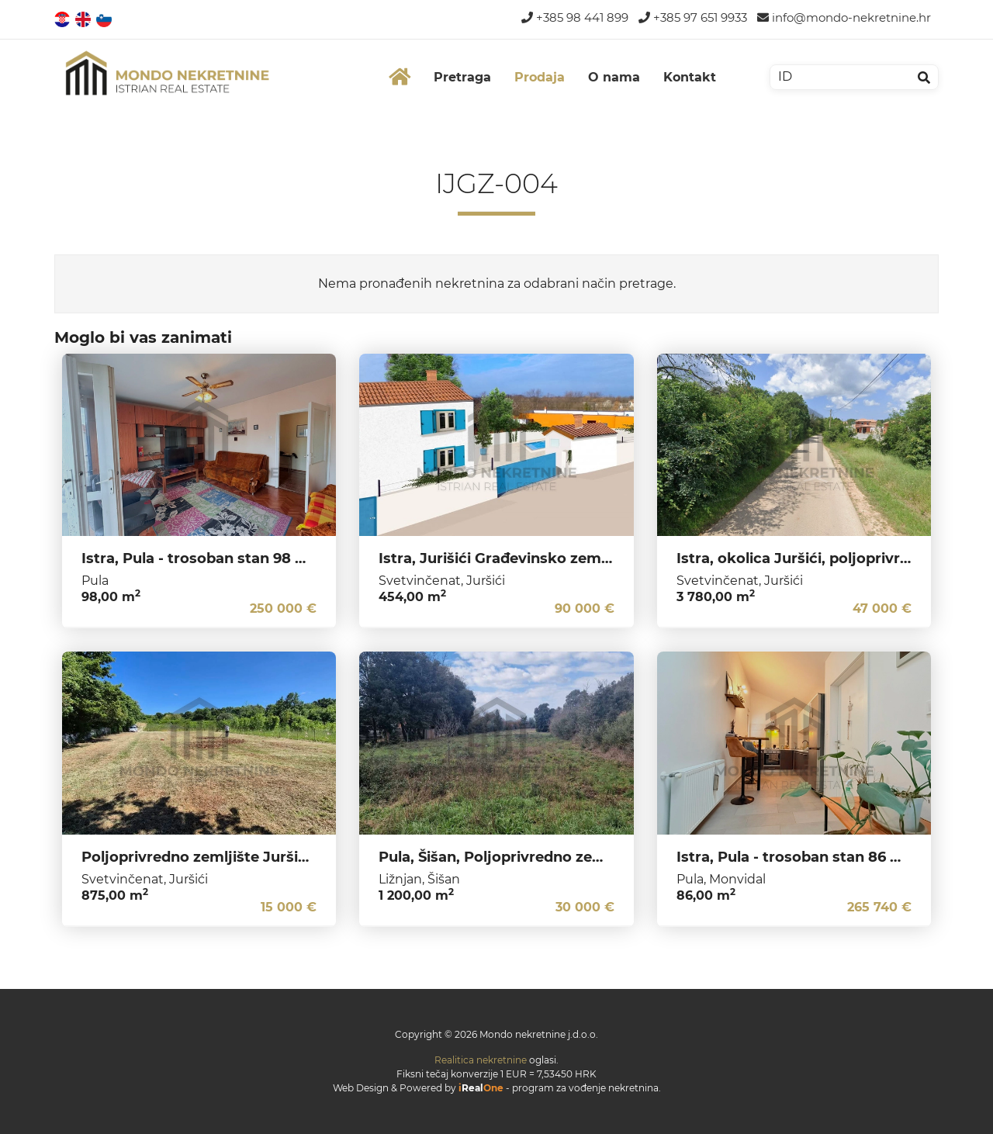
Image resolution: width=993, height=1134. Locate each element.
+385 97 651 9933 (692, 17)
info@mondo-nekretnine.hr (844, 17)
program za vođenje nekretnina (585, 1088)
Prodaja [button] (539, 77)
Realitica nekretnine (480, 1060)
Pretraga (462, 77)
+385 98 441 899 (574, 17)
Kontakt (689, 77)
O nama (614, 77)
